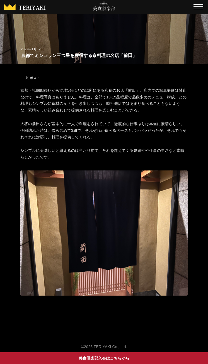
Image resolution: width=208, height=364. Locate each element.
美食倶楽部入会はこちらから (104, 358)
